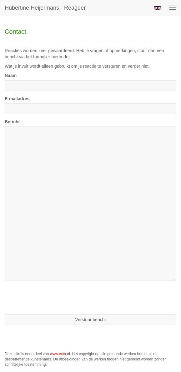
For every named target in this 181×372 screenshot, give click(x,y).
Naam (11, 75)
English (157, 8)
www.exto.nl (60, 354)
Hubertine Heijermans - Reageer (45, 8)
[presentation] (52, 297)
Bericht (12, 121)
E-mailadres (17, 98)
